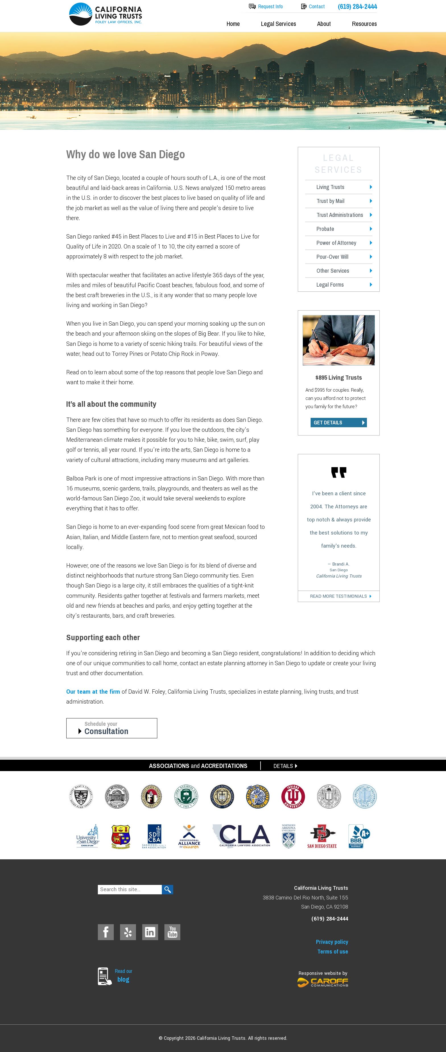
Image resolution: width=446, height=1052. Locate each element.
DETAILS (283, 766)
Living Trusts (330, 187)
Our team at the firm (94, 692)
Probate (325, 229)
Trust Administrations (340, 215)
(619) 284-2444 (357, 6)
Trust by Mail (330, 201)
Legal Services (278, 23)
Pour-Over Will (332, 256)
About (324, 23)
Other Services (333, 270)
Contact (317, 6)
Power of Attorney (336, 242)
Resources (364, 23)
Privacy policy (332, 942)
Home (233, 23)
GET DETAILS (328, 422)
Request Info (270, 6)
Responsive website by (323, 978)
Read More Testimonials (338, 596)
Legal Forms (330, 284)
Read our (125, 975)
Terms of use (332, 951)
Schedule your (116, 728)
